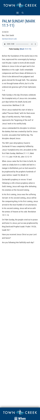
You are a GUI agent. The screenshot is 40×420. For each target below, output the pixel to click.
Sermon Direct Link (9, 39)
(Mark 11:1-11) (25, 49)
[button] (17, 12)
